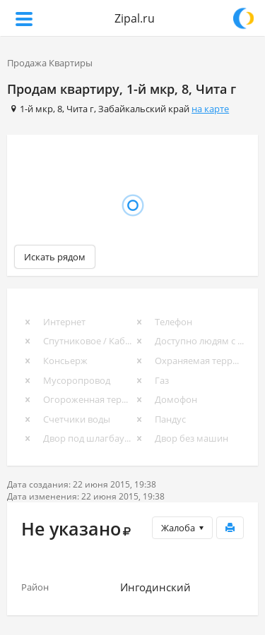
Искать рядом (55, 256)
